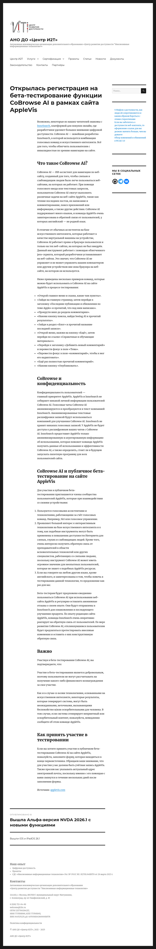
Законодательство (21, 65)
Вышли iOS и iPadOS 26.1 (25, 838)
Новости (101, 59)
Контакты (42, 65)
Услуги (31, 59)
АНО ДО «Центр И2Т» (33, 39)
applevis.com (57, 789)
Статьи (87, 59)
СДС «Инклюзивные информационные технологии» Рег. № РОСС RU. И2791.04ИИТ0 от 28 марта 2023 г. (62, 874)
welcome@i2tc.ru (18, 907)
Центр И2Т (16, 59)
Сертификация (52, 59)
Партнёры (58, 65)
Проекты (73, 59)
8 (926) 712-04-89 (18, 904)
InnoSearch (43, 125)
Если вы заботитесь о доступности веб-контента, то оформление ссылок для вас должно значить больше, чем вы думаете (130, 128)
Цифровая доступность (23, 868)
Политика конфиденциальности (26, 923)
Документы (117, 59)
